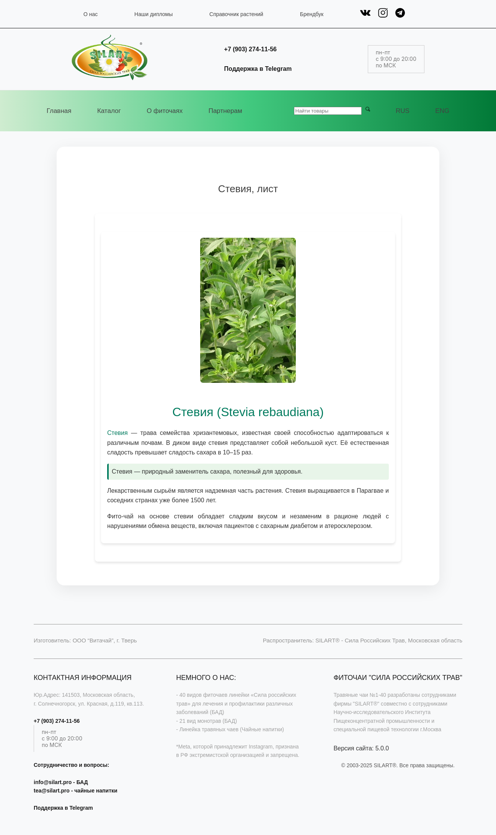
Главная (59, 110)
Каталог (109, 110)
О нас (90, 14)
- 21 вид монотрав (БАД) (206, 721)
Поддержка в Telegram (258, 68)
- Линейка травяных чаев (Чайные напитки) (230, 729)
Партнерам (225, 110)
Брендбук (312, 14)
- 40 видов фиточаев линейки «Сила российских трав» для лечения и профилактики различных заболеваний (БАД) (236, 703)
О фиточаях (165, 110)
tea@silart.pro (52, 791)
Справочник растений (236, 14)
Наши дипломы (153, 14)
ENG (442, 110)
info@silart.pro (53, 782)
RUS (403, 110)
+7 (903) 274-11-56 (250, 49)
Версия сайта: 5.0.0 (361, 748)
